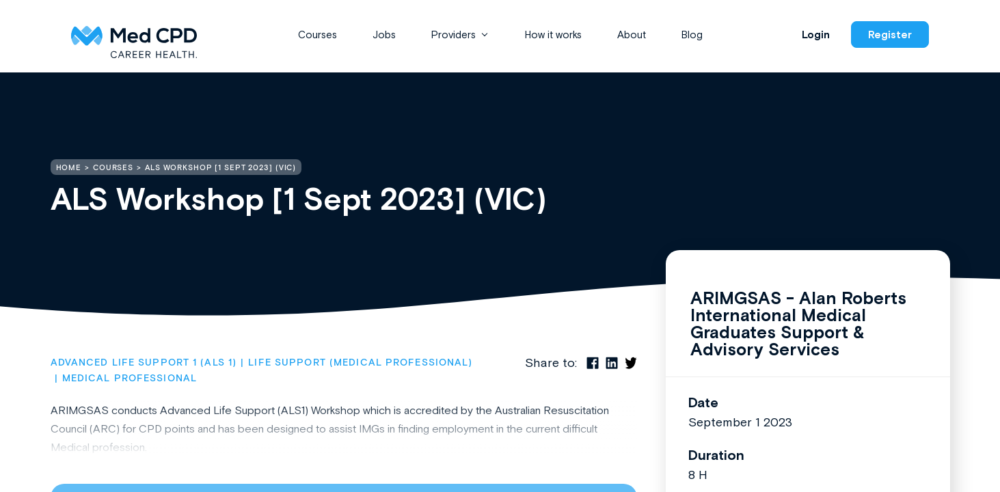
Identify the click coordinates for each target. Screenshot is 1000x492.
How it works (553, 34)
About (631, 34)
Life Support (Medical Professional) (360, 363)
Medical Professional (129, 378)
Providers (453, 34)
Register (890, 34)
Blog (692, 34)
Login (816, 34)
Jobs (384, 34)
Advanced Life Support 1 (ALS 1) (144, 363)
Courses (317, 34)
